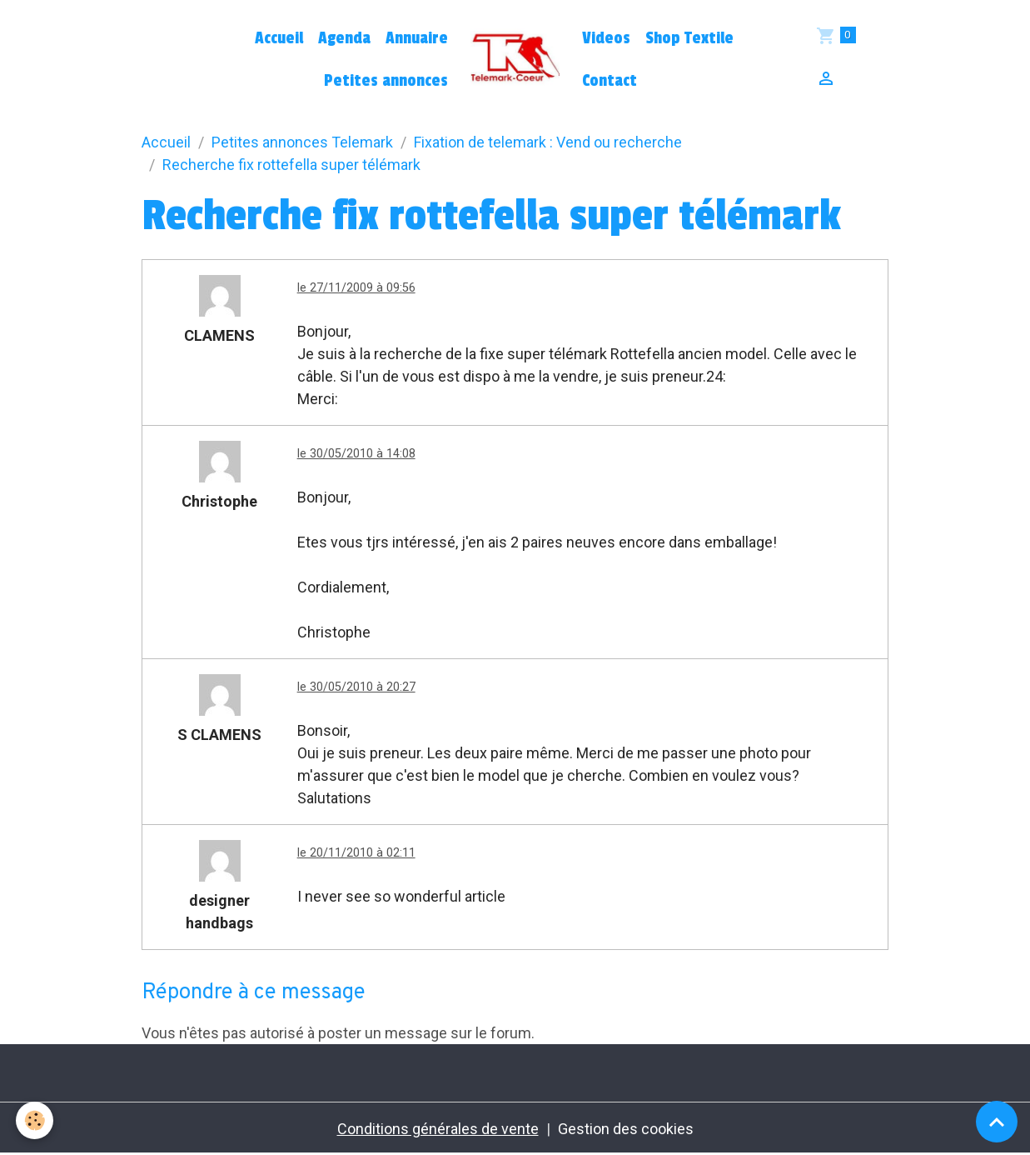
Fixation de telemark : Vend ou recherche (548, 142)
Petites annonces (386, 81)
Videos (606, 38)
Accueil (279, 38)
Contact (609, 81)
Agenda (344, 38)
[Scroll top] (997, 1121)
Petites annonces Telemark (302, 142)
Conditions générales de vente (438, 1129)
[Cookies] (35, 1120)
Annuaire (417, 38)
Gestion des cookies (626, 1129)
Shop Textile (689, 38)
